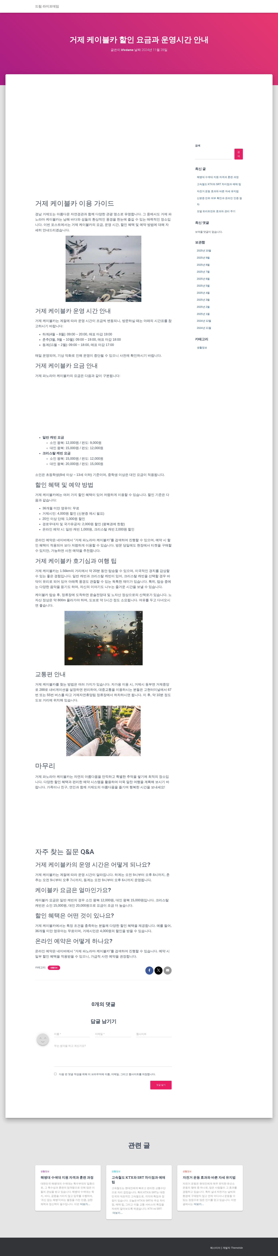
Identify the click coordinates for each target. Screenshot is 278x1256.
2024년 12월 (204, 320)
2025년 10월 (204, 250)
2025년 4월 (203, 292)
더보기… (85, 1204)
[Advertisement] (139, 101)
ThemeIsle (237, 1247)
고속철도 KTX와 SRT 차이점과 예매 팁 (219, 184)
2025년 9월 (203, 257)
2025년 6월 (203, 278)
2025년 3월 (203, 299)
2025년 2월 (203, 306)
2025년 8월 (203, 264)
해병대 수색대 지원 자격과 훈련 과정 (218, 177)
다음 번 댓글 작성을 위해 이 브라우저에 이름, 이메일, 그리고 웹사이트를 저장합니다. (107, 1074)
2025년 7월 (203, 271)
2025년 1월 (203, 313)
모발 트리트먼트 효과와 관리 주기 (216, 211)
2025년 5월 (203, 285)
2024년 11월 (204, 327)
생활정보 (54, 968)
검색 (197, 145)
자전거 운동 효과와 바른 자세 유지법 (218, 191)
